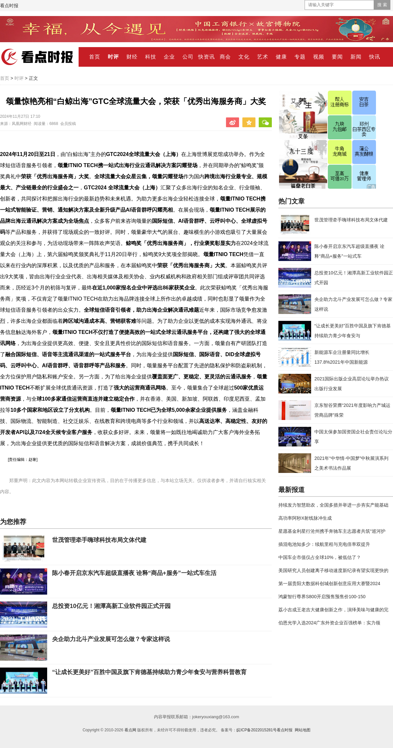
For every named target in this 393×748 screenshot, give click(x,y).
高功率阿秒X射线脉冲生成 (305, 518)
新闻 (356, 57)
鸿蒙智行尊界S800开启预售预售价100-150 (321, 596)
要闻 (337, 57)
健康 (281, 57)
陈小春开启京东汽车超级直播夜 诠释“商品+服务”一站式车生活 (134, 573)
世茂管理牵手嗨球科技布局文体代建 (99, 540)
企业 (169, 57)
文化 (244, 57)
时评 (113, 57)
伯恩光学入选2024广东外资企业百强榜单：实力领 (329, 622)
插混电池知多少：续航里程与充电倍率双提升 (324, 544)
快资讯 (206, 57)
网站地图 (302, 730)
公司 (188, 57)
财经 (132, 57)
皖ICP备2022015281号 (256, 730)
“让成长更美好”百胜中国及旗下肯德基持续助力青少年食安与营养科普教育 (149, 672)
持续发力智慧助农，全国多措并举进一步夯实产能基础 (333, 505)
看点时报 (9, 5)
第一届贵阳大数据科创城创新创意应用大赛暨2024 (329, 583)
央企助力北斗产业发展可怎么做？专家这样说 (111, 639)
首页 (94, 57)
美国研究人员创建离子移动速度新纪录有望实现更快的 (333, 570)
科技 (150, 57)
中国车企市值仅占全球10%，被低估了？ (319, 557)
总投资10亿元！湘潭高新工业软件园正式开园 (111, 606)
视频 (318, 57)
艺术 (262, 57)
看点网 (130, 730)
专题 (300, 57)
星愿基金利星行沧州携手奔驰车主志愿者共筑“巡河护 (331, 531)
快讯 (374, 57)
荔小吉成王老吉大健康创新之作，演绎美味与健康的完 (333, 609)
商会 (225, 57)
